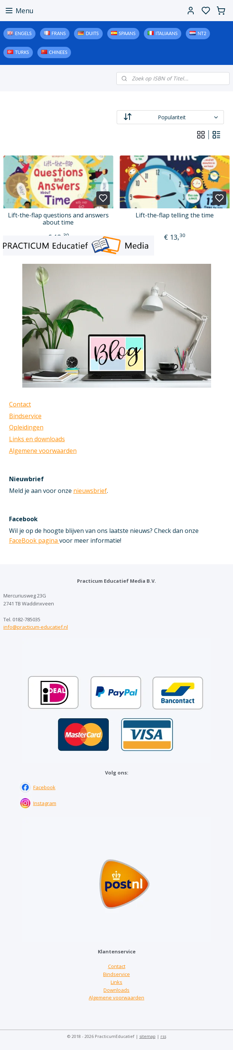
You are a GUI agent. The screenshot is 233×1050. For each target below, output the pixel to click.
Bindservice (25, 416)
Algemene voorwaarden (43, 450)
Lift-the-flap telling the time (175, 215)
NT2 (202, 33)
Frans (59, 33)
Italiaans (166, 33)
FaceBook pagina (34, 540)
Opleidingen (26, 427)
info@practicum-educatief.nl (35, 627)
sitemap (147, 1036)
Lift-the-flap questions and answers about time (58, 219)
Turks (22, 52)
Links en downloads (37, 439)
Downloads (116, 990)
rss (163, 1036)
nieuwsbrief (90, 491)
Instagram (44, 803)
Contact (20, 404)
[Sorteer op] (170, 117)
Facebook (44, 787)
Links (116, 982)
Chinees (58, 52)
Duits (92, 33)
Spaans (127, 33)
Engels (23, 33)
